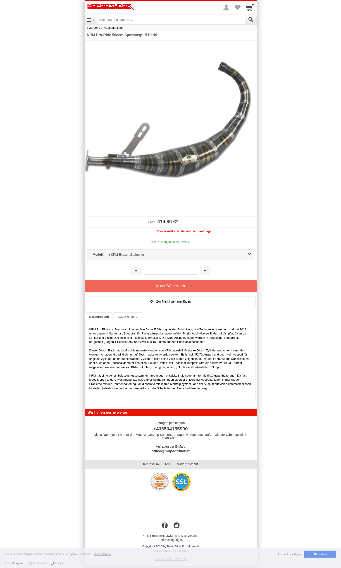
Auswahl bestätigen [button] (289, 554)
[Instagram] (176, 526)
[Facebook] (165, 526)
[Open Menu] (90, 20)
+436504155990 (170, 428)
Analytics (60, 563)
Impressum (151, 464)
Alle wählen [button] (320, 554)
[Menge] (170, 270)
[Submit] (250, 20)
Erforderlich (40, 563)
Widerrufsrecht (187, 464)
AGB (168, 464)
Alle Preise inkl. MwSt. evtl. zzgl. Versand (171, 535)
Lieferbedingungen (170, 540)
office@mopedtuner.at (170, 451)
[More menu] (226, 7)
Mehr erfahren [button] (102, 554)
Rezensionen (127, 316)
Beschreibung (99, 316)
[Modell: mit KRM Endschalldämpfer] (170, 254)
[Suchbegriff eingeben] (171, 19)
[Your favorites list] (237, 7)
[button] (170, 301)
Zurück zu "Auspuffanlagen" (107, 27)
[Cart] (250, 7)
